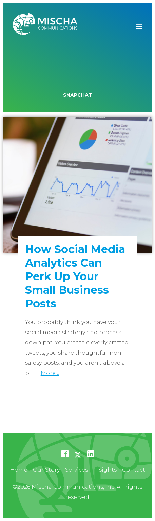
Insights (105, 470)
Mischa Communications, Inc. (45, 26)
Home (18, 470)
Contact (133, 470)
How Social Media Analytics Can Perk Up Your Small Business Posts (75, 276)
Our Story (46, 470)
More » (50, 373)
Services (76, 470)
